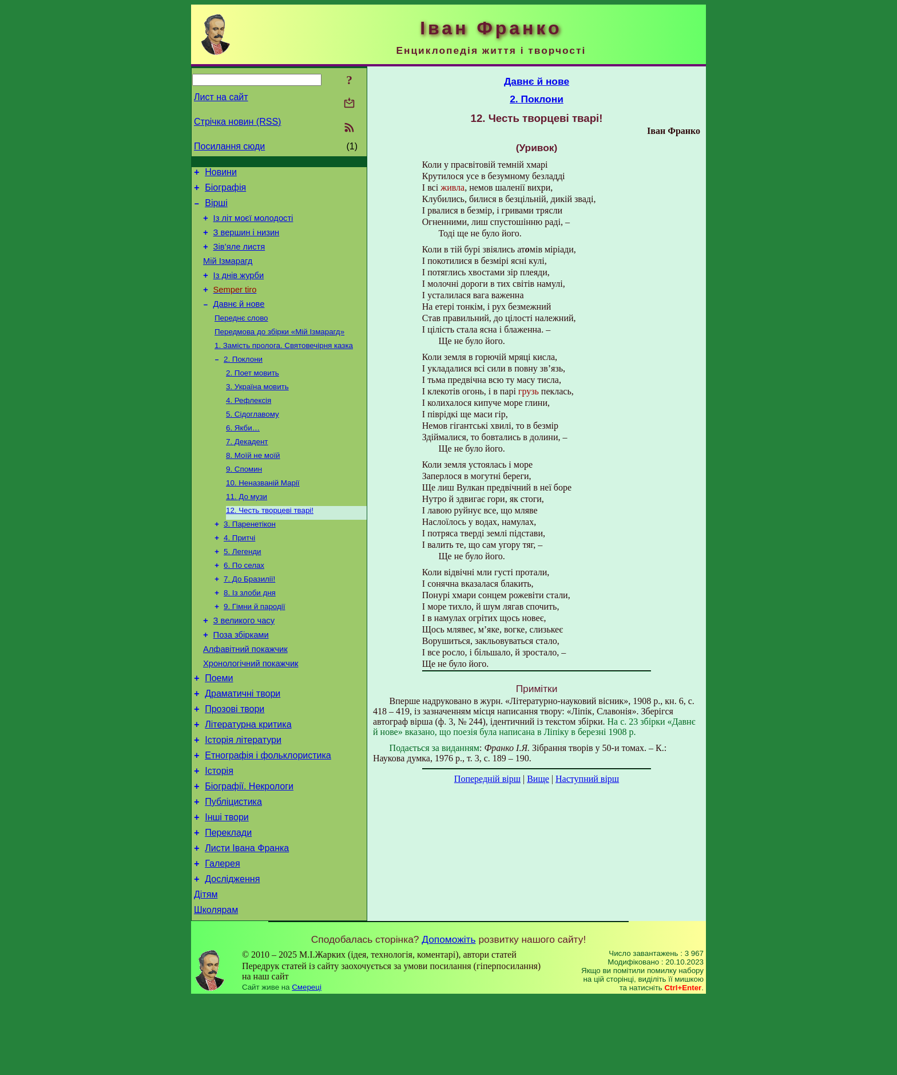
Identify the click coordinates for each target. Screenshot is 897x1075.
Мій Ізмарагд (227, 273)
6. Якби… (243, 455)
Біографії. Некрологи (249, 849)
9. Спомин (244, 500)
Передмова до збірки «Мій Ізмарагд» (279, 351)
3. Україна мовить (257, 410)
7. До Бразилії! (249, 619)
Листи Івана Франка (247, 918)
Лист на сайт (221, 97)
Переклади (228, 901)
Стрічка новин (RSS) (237, 122)
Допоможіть (448, 1016)
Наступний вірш (587, 779)
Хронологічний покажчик (251, 712)
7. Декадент (247, 470)
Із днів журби (238, 289)
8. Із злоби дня (250, 634)
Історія (219, 832)
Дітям (205, 969)
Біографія (225, 191)
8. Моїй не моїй (253, 485)
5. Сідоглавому (252, 440)
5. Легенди (242, 589)
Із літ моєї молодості (253, 225)
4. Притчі (239, 574)
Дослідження (232, 952)
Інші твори (227, 883)
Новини (221, 174)
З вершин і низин (246, 241)
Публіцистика (233, 866)
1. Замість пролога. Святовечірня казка (284, 366)
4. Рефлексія (248, 425)
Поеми (219, 729)
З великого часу (244, 664)
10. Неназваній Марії (263, 515)
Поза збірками (241, 680)
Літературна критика (248, 780)
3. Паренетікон (250, 559)
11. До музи (246, 529)
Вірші (216, 208)
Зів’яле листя (239, 257)
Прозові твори (234, 763)
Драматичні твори (242, 746)
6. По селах (244, 604)
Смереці (307, 1064)
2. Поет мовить (252, 396)
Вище (538, 779)
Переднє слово (241, 336)
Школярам (216, 986)
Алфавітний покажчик (245, 696)
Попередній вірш (487, 779)
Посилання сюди (229, 146)
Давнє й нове (239, 321)
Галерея (222, 935)
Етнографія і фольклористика (268, 815)
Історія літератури (243, 798)
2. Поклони (243, 381)
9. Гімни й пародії (254, 649)
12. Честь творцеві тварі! (269, 544)
